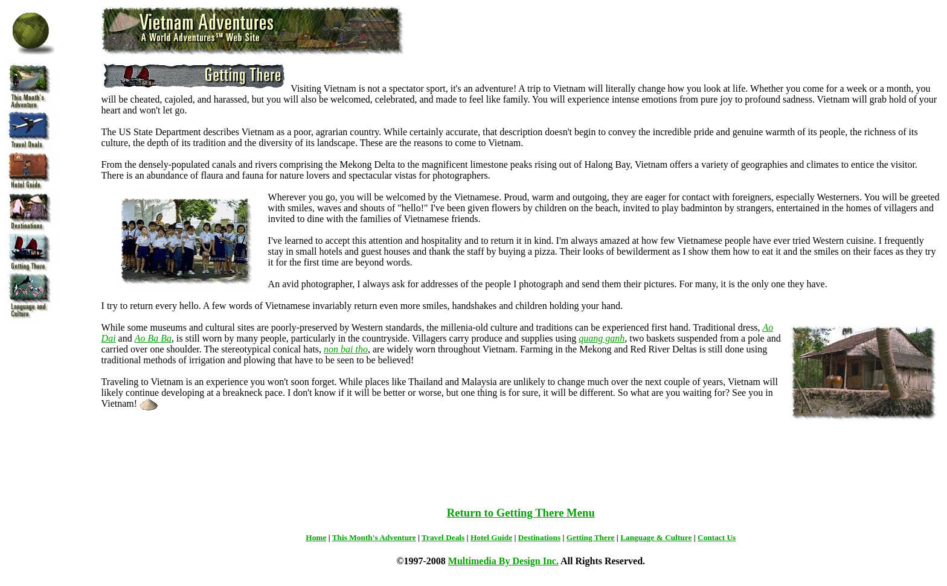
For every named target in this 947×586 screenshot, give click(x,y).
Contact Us (717, 537)
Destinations (539, 537)
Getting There (591, 537)
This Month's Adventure (374, 537)
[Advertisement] (520, 468)
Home (316, 537)
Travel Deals (443, 537)
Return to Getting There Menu (521, 512)
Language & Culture (656, 537)
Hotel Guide (491, 537)
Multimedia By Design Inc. (503, 561)
